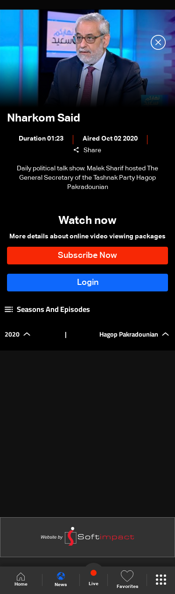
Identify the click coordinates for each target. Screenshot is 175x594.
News (61, 579)
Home (21, 580)
